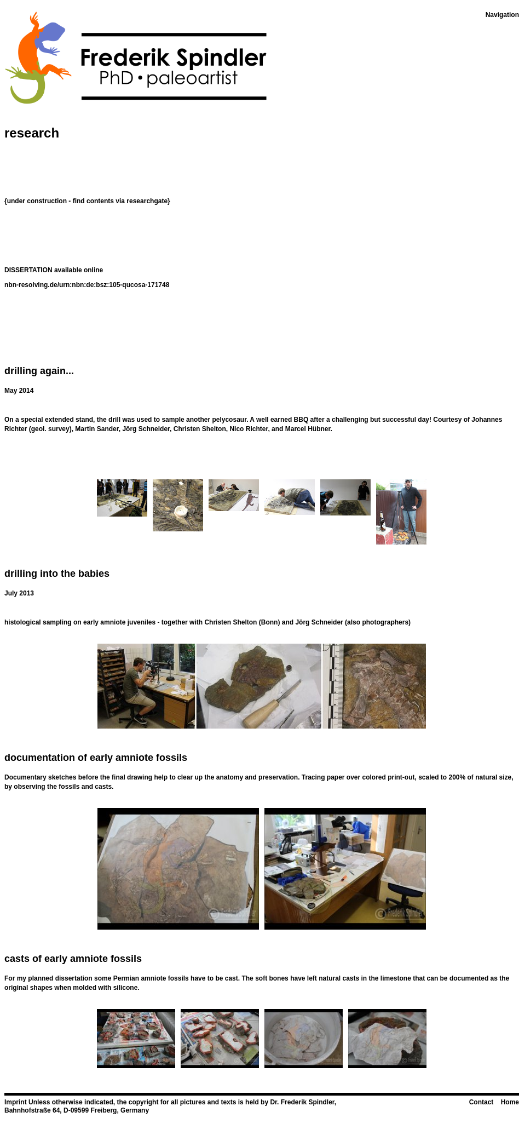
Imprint (15, 1102)
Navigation (502, 15)
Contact (481, 1102)
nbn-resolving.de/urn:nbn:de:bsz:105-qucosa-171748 (86, 285)
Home (510, 1102)
